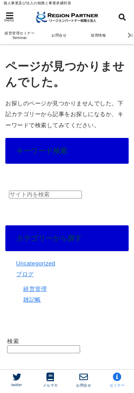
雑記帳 (32, 300)
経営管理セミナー (20, 35)
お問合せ (58, 35)
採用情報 (98, 35)
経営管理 (35, 289)
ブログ (25, 274)
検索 (13, 341)
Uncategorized (35, 263)
